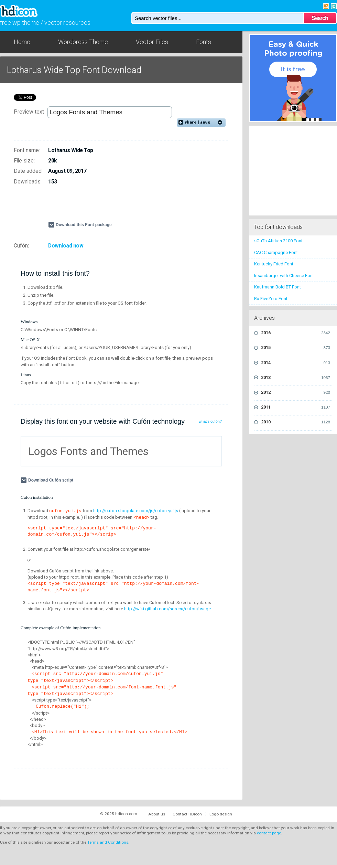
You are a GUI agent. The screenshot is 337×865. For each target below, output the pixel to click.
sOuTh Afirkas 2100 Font (278, 240)
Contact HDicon (187, 814)
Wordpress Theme (83, 41)
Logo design (220, 814)
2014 (295, 363)
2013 (295, 378)
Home (22, 41)
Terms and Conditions (107, 842)
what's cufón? (210, 421)
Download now (65, 246)
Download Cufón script (51, 480)
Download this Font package (84, 224)
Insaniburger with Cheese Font (284, 275)
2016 (295, 333)
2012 (295, 392)
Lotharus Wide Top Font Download (74, 70)
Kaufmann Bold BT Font (277, 286)
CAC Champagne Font (276, 252)
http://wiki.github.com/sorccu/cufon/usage (167, 608)
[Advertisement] (128, 206)
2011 (295, 407)
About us (156, 814)
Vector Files (152, 41)
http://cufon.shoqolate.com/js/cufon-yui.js (135, 510)
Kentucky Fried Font (273, 263)
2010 (295, 422)
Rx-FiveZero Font (270, 298)
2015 (295, 348)
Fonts (203, 41)
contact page (269, 833)
